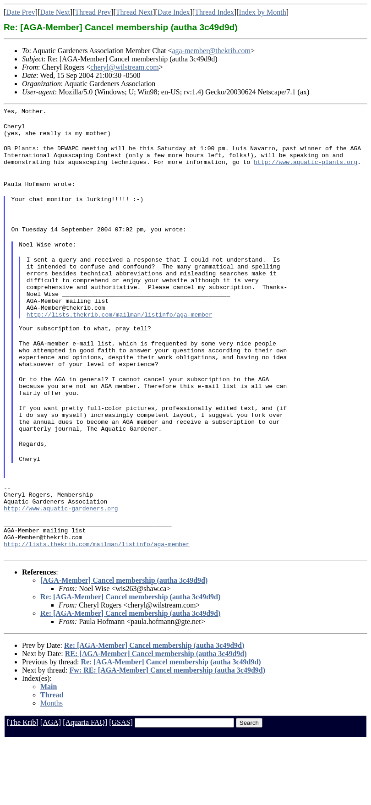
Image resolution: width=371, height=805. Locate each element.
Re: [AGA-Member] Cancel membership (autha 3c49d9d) (130, 660)
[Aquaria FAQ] (85, 785)
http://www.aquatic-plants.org (305, 170)
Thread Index (214, 12)
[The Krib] (22, 785)
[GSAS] (121, 785)
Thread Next (134, 12)
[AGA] (50, 785)
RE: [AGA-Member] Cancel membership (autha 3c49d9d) (156, 717)
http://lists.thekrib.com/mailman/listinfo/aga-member (120, 343)
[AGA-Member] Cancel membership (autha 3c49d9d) (123, 643)
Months (51, 766)
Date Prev (20, 12)
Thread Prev (93, 12)
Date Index (174, 12)
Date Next (55, 12)
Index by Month (262, 12)
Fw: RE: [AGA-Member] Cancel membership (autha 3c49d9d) (168, 733)
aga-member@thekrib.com (211, 51)
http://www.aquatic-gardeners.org (61, 566)
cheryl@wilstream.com (124, 67)
